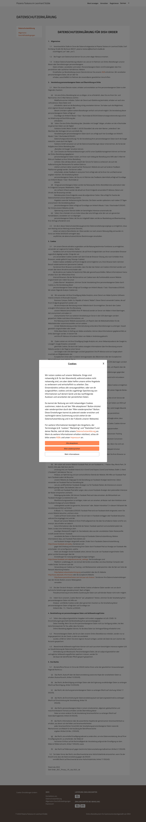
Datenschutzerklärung (86, 431)
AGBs (58, 437)
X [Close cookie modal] (103, 363)
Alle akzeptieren (72, 443)
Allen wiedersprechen (72, 448)
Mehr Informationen (72, 454)
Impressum (75, 437)
